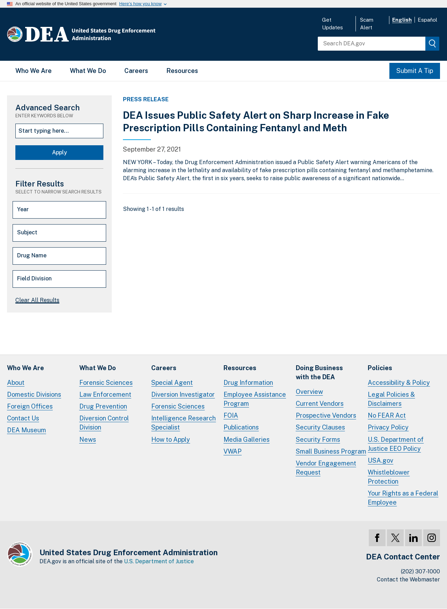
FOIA (231, 415)
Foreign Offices (30, 406)
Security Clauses (320, 427)
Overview (309, 391)
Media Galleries (247, 439)
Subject (27, 232)
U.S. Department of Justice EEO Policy (396, 444)
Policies (380, 368)
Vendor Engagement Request (326, 468)
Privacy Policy (388, 427)
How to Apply (170, 439)
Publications (241, 427)
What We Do (88, 70)
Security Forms (318, 439)
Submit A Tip (414, 70)
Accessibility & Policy (399, 382)
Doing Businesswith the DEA (319, 372)
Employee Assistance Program (255, 399)
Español (427, 20)
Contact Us (23, 418)
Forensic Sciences (106, 382)
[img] (432, 44)
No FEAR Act (387, 415)
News (87, 439)
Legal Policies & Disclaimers (391, 399)
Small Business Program (331, 451)
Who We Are (33, 70)
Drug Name (31, 255)
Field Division (34, 278)
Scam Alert (366, 23)
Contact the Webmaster (408, 579)
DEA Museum (26, 430)
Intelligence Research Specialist (183, 422)
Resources (182, 70)
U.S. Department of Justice (159, 561)
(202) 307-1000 (420, 571)
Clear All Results (37, 300)
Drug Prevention (103, 406)
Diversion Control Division (104, 422)
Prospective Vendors (326, 415)
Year (23, 209)
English (402, 20)
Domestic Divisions (34, 394)
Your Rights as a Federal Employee (403, 498)
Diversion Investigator (183, 394)
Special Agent (172, 382)
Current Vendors (320, 403)
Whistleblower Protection (389, 477)
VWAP (233, 451)
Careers (136, 70)
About (15, 382)
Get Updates (332, 23)
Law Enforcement (105, 394)
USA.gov (380, 460)
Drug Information (248, 382)
